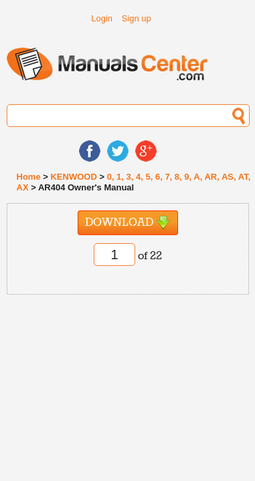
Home (29, 177)
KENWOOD (73, 177)
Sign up (136, 18)
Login (101, 18)
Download (128, 222)
